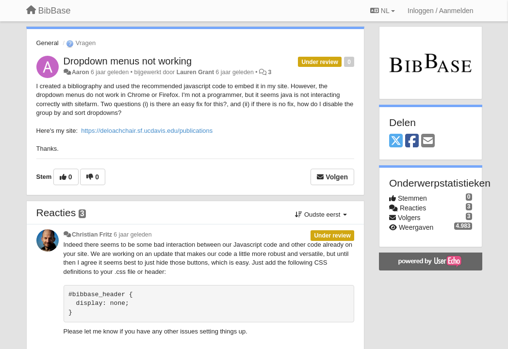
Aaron (80, 72)
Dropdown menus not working (128, 61)
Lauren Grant (195, 72)
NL (382, 11)
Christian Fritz (92, 234)
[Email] (428, 141)
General (47, 43)
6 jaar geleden (132, 234)
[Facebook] (412, 141)
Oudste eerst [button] (321, 214)
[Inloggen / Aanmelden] (440, 10)
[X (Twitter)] (396, 141)
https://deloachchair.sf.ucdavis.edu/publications (147, 130)
